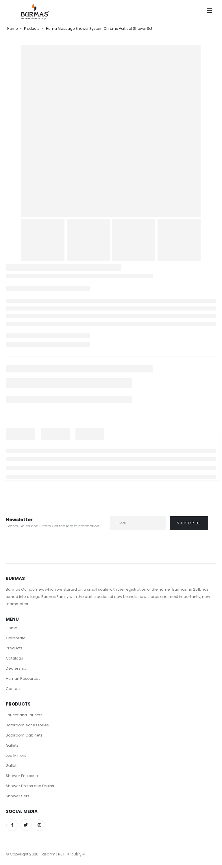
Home (12, 28)
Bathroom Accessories (27, 725)
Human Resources (23, 678)
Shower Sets (17, 796)
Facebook (12, 825)
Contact (13, 688)
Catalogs (14, 658)
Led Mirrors (16, 755)
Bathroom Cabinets (24, 735)
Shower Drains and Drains (30, 786)
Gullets (12, 745)
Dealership (16, 668)
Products (32, 28)
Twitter (26, 825)
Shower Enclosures (24, 775)
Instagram (39, 825)
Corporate (16, 638)
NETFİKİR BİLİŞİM (72, 854)
